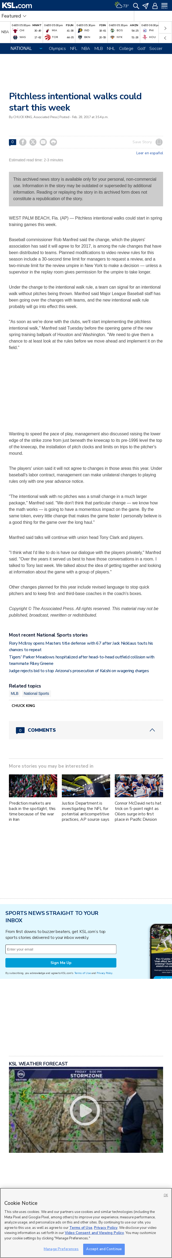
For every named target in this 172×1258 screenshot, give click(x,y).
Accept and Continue (104, 1249)
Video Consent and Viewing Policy (94, 1232)
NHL (111, 49)
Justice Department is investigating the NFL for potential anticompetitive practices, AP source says (85, 811)
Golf (141, 49)
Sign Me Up (61, 962)
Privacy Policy (104, 973)
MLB (99, 49)
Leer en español (149, 153)
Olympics (57, 49)
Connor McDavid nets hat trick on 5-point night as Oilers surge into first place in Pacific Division (138, 811)
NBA (86, 49)
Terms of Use (82, 973)
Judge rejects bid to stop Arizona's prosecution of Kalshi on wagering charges (79, 671)
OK (166, 1195)
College (126, 49)
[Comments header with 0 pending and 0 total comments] (86, 730)
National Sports (36, 693)
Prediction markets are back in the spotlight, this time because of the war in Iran (32, 811)
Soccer (155, 49)
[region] (86, 1223)
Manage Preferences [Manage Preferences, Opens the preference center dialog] (61, 1249)
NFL (73, 49)
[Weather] (121, 5)
